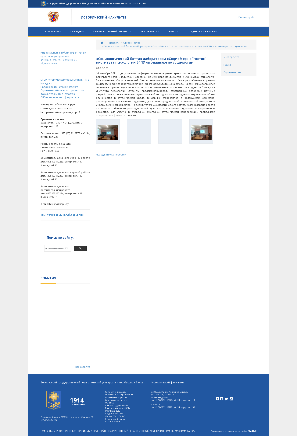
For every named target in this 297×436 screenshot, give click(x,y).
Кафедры (77, 31)
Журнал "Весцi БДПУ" (115, 416)
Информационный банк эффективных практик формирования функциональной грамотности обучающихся (63, 58)
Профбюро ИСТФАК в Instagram (59, 87)
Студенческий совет (114, 413)
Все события (82, 366)
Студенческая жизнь (202, 31)
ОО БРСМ (109, 402)
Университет (231, 57)
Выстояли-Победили (62, 215)
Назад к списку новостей (111, 154)
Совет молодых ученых (116, 400)
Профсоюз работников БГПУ (117, 408)
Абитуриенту (150, 31)
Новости (114, 42)
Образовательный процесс (112, 31)
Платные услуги (112, 421)
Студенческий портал (115, 419)
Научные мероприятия (116, 397)
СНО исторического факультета (60, 97)
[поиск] (56, 248)
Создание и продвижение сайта (233, 431)
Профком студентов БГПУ (116, 405)
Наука (173, 31)
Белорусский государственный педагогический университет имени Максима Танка (94, 2)
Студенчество (132, 42)
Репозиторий (246, 17)
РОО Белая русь (112, 411)
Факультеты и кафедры (115, 392)
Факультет (53, 31)
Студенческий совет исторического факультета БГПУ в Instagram (62, 92)
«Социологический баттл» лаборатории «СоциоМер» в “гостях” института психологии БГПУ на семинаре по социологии (174, 46)
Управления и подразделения (119, 394)
